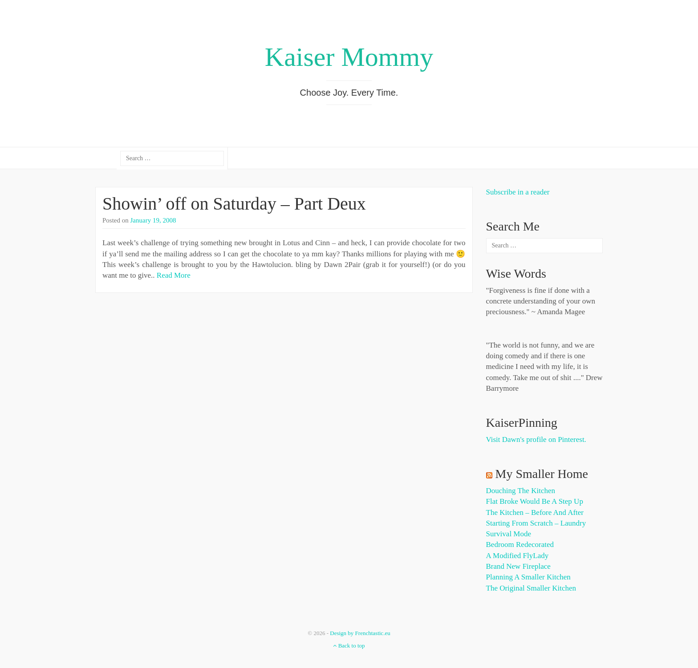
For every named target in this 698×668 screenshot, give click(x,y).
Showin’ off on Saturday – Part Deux (234, 204)
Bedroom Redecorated (520, 544)
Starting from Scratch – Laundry (536, 523)
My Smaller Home (541, 474)
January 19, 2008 (153, 220)
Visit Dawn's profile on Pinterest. (536, 439)
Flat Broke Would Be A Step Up (534, 501)
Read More (174, 275)
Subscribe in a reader (518, 192)
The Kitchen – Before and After (535, 512)
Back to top (349, 645)
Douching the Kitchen (520, 490)
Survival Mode (509, 534)
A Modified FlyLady (517, 555)
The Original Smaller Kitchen (531, 588)
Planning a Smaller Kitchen (528, 577)
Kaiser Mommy (349, 57)
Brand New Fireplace (518, 566)
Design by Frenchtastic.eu (360, 633)
